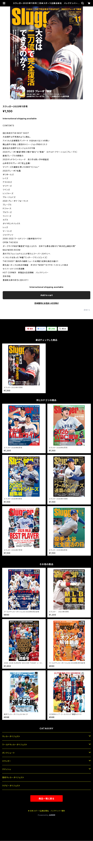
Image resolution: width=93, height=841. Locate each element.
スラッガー (6, 761)
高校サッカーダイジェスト (13, 777)
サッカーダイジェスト (11, 736)
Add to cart (46, 295)
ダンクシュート (8, 753)
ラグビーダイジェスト (11, 785)
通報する (87, 310)
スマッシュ (6, 769)
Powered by (46, 815)
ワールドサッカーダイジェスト (14, 744)
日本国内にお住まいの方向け (46, 303)
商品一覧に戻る (46, 798)
